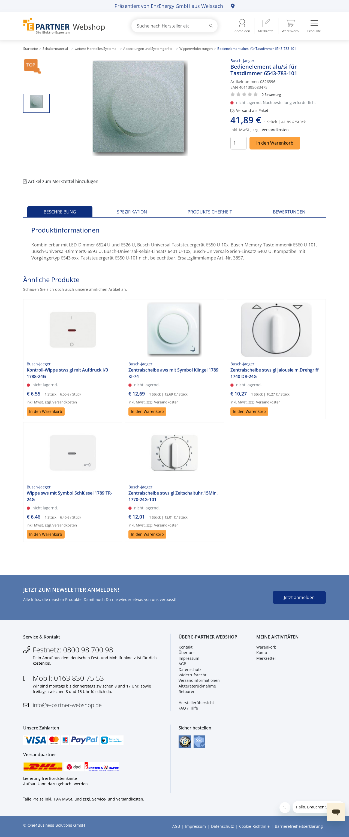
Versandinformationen (199, 680)
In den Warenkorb (274, 143)
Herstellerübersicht (196, 702)
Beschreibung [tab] (60, 212)
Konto (261, 652)
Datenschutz (190, 669)
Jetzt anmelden (299, 597)
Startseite (30, 48)
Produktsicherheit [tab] (210, 212)
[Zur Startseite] (71, 26)
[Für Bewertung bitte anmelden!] (271, 94)
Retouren (187, 691)
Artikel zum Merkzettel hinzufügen (60, 181)
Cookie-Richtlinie (254, 826)
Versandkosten (275, 129)
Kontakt (185, 647)
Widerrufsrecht (192, 674)
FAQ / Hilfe (188, 708)
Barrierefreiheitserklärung (299, 826)
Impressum (189, 658)
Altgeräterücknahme (197, 686)
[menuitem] (266, 26)
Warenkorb (266, 647)
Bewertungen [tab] (289, 212)
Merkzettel (266, 658)
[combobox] (174, 25)
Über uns (187, 652)
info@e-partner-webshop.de (67, 705)
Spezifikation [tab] (132, 212)
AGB (182, 663)
